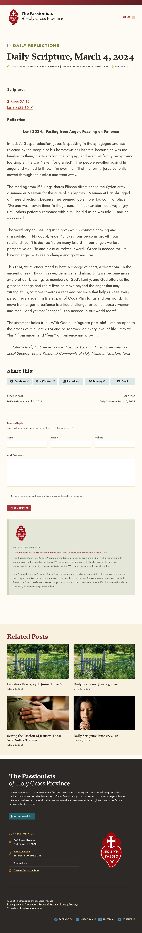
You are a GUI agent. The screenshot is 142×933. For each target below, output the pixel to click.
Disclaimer (31, 904)
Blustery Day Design (31, 907)
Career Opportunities (27, 870)
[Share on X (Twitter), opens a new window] (45, 381)
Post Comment (19, 508)
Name (11, 438)
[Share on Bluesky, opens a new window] (97, 381)
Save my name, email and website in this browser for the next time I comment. (47, 496)
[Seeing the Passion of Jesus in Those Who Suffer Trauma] (38, 713)
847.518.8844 (22, 851)
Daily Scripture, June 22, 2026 (96, 736)
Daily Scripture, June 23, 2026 (96, 685)
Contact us (20, 862)
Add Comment (16, 456)
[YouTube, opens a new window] (126, 919)
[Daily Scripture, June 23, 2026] (104, 662)
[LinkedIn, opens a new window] (106, 919)
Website (99, 438)
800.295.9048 (33, 855)
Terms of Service (48, 904)
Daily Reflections (36, 45)
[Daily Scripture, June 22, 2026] (104, 713)
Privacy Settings (69, 904)
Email (55, 438)
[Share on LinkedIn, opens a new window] (71, 381)
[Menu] (129, 17)
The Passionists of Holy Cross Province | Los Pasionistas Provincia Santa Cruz (69, 553)
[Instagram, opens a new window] (86, 919)
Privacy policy (15, 904)
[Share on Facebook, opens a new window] (19, 381)
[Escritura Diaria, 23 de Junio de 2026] (38, 662)
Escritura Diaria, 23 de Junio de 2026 (34, 685)
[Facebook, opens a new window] (63, 919)
